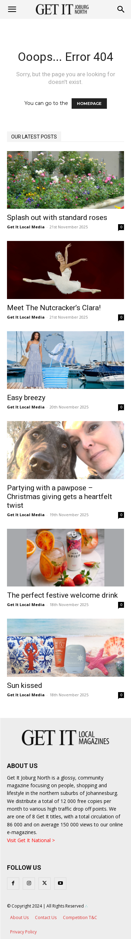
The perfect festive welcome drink (62, 595)
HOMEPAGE (89, 103)
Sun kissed (24, 685)
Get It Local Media (26, 226)
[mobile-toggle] (12, 9)
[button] (121, 9)
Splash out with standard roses (57, 217)
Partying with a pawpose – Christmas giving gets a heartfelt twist (59, 497)
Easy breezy (26, 397)
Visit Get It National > (31, 840)
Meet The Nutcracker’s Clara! (54, 308)
